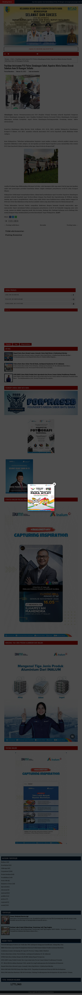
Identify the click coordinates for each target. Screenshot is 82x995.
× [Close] (54, 484)
